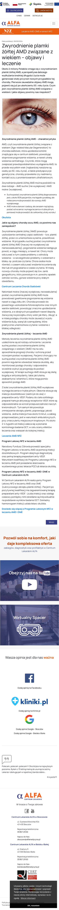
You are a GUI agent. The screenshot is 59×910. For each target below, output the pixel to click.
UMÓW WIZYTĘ (46, 10)
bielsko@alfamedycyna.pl (28, 867)
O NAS (19, 15)
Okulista (6, 217)
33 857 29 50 (22, 859)
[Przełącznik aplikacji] (53, 23)
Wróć (51, 522)
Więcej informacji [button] (28, 898)
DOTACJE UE (38, 15)
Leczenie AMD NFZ (12, 435)
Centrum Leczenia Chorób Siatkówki (21, 286)
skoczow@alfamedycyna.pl (28, 839)
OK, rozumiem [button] (33, 906)
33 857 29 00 (22, 832)
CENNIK (27, 15)
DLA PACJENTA (16, 10)
